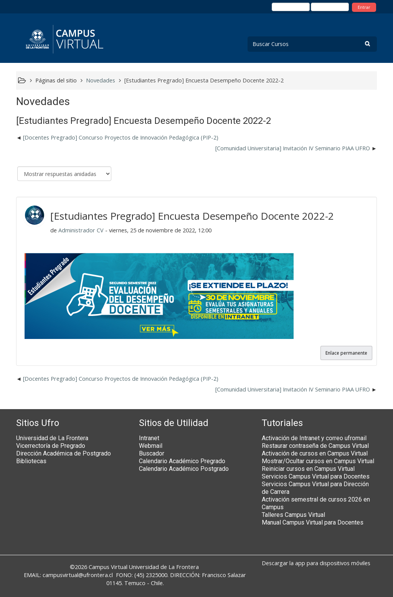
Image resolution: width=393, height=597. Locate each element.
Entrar (364, 7)
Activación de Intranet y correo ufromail (314, 438)
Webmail (150, 445)
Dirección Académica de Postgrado (63, 453)
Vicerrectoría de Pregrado (50, 445)
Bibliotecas (31, 461)
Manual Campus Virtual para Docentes (312, 522)
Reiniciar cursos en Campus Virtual (308, 468)
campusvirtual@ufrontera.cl (78, 575)
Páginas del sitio (56, 80)
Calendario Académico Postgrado (184, 468)
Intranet (149, 438)
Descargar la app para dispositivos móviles (316, 563)
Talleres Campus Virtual (293, 514)
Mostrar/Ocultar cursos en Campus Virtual (318, 461)
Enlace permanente (346, 353)
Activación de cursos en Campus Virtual (315, 453)
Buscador (151, 453)
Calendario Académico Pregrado (182, 461)
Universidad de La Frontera (52, 438)
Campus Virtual (108, 567)
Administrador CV (81, 230)
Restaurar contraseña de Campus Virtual (315, 445)
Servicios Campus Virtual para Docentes (316, 476)
